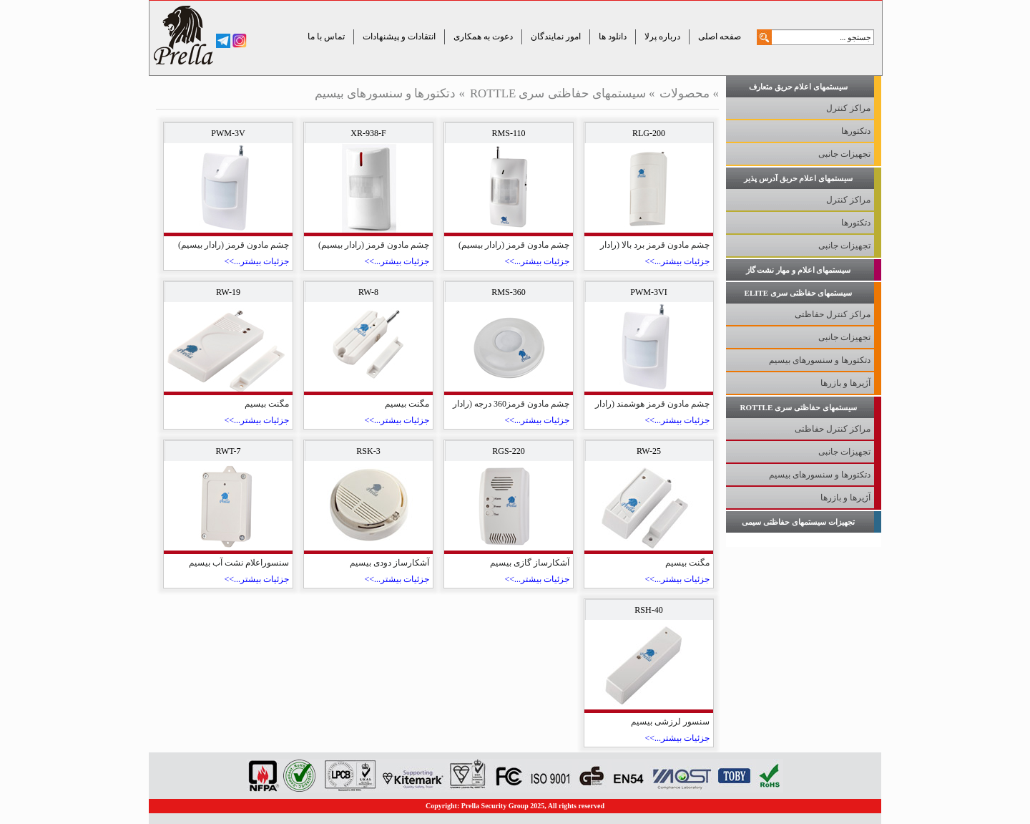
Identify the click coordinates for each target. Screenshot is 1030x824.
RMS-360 (508, 292)
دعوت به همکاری (483, 36)
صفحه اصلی (719, 36)
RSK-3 (368, 451)
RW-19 (228, 292)
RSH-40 (648, 610)
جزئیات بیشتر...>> (677, 261)
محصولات (684, 93)
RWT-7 (228, 451)
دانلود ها (613, 36)
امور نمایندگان (556, 36)
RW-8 (368, 292)
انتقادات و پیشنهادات (399, 36)
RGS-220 (508, 451)
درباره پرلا (662, 36)
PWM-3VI (648, 292)
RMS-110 (509, 133)
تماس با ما (326, 36)
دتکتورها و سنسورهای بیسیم (385, 93)
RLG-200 (648, 133)
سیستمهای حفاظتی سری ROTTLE (558, 93)
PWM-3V (228, 133)
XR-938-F (368, 133)
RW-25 (649, 451)
